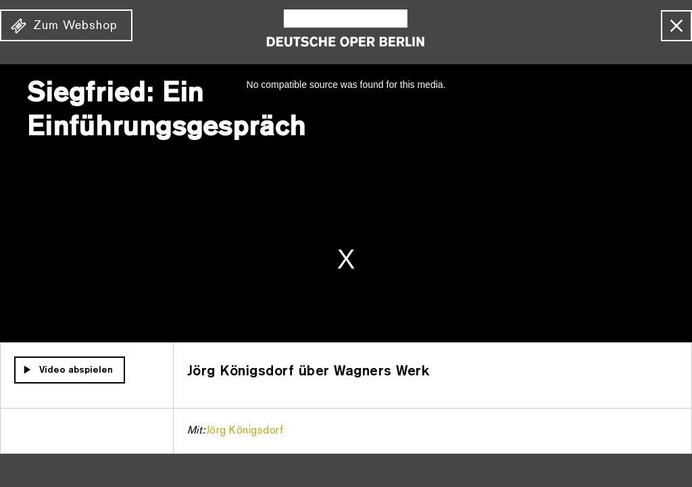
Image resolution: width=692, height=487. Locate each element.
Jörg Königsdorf (245, 430)
